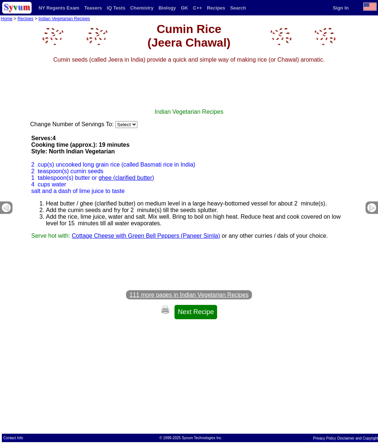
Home (6, 18)
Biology (167, 8)
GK (184, 8)
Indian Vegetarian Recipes (64, 18)
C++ (197, 8)
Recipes (216, 8)
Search (238, 8)
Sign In (341, 8)
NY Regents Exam (59, 8)
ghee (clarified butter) (126, 178)
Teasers (93, 8)
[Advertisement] (189, 92)
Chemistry (142, 8)
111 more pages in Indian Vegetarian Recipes (189, 295)
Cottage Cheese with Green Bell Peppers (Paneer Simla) (146, 236)
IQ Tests (116, 8)
